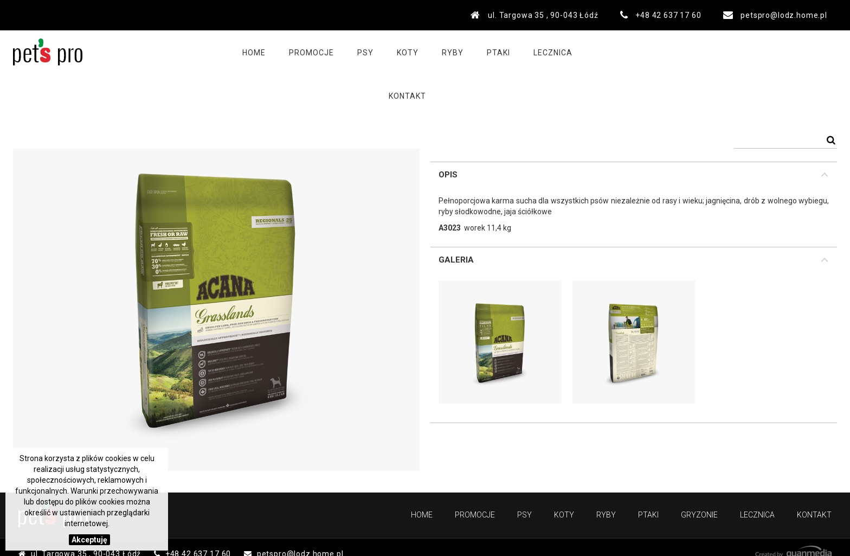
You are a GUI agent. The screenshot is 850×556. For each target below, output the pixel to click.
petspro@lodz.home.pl (783, 15)
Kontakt (602, 52)
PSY (125, 88)
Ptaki (486, 52)
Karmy (162, 88)
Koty (395, 52)
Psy (353, 52)
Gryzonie (699, 514)
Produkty (80, 88)
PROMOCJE (298, 52)
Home (241, 52)
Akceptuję (89, 539)
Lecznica (540, 52)
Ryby (440, 52)
